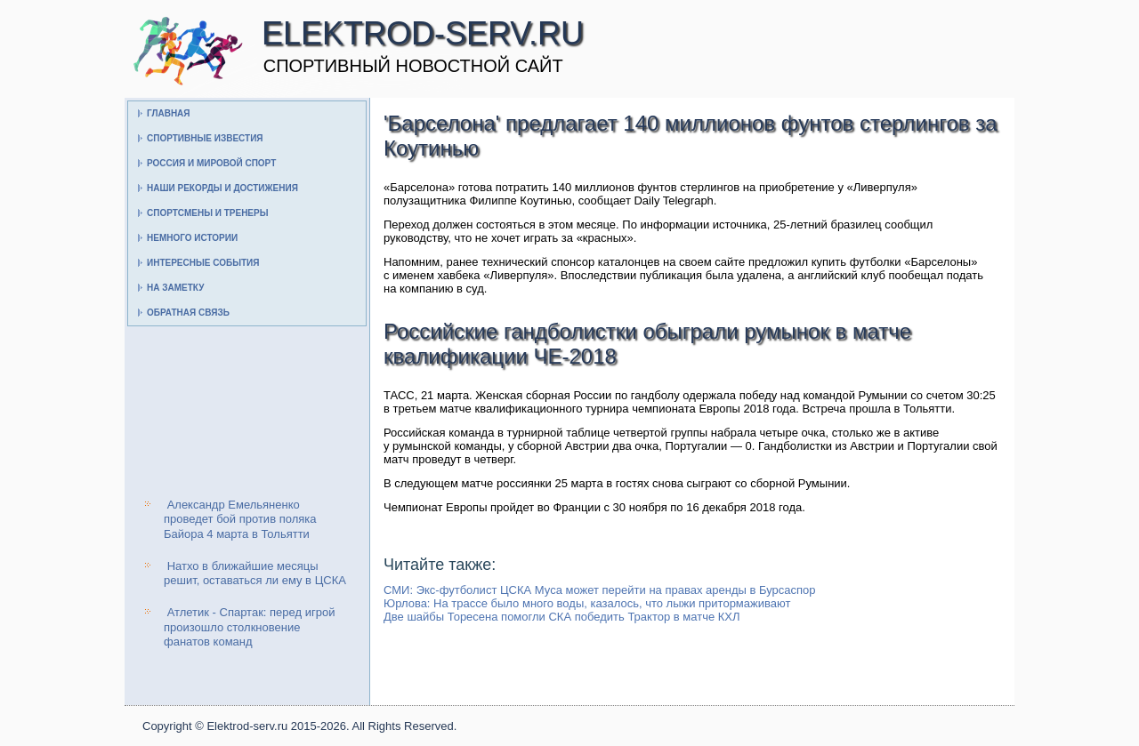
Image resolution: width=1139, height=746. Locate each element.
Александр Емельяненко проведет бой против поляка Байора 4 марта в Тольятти (240, 519)
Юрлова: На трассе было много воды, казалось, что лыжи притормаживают (587, 603)
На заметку (175, 288)
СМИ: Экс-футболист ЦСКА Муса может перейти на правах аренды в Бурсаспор (600, 590)
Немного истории (192, 238)
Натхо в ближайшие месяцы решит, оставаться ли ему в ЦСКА (255, 573)
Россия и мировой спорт (211, 163)
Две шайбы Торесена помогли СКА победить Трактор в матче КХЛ (562, 616)
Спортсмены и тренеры (207, 213)
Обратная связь (188, 312)
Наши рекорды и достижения (222, 188)
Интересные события (203, 263)
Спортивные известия (205, 138)
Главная (168, 113)
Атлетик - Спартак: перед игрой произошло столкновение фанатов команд (249, 627)
